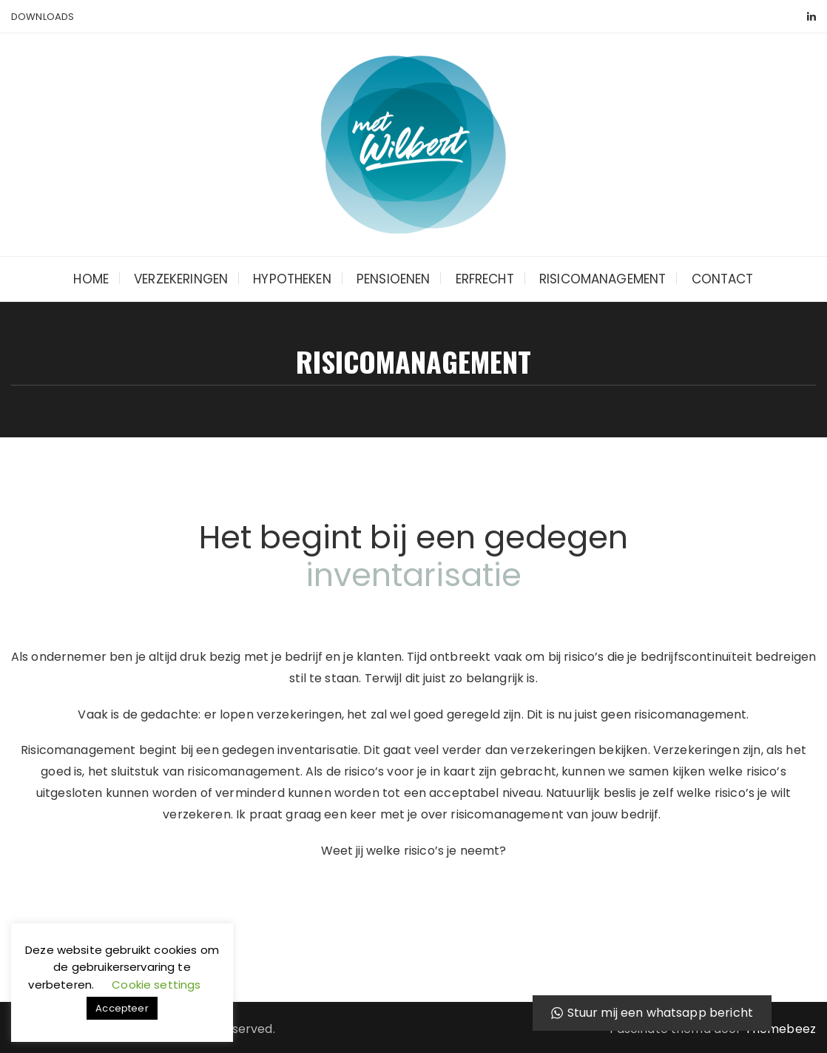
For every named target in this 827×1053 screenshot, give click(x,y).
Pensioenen (394, 279)
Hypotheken (292, 279)
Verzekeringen (181, 279)
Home (91, 279)
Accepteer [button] (121, 1008)
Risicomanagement (602, 279)
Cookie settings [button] (156, 984)
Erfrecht (485, 279)
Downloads (42, 17)
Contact (723, 279)
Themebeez (780, 1028)
